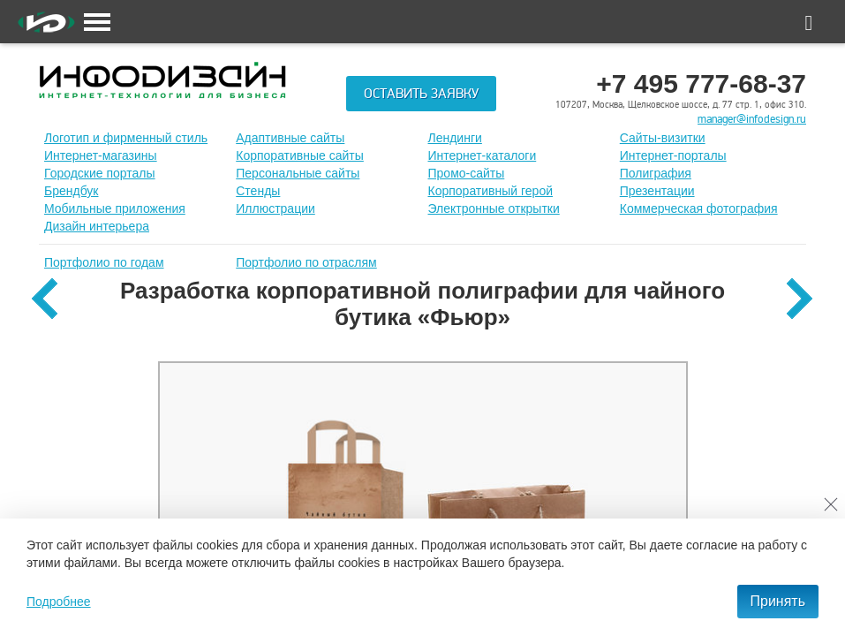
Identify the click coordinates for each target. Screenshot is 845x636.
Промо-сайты (466, 173)
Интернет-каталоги (482, 155)
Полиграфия (655, 173)
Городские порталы (99, 173)
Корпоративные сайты (300, 155)
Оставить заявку (421, 93)
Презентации (657, 191)
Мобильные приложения (114, 208)
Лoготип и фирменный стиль (125, 138)
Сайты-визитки (662, 138)
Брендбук (71, 191)
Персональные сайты (297, 173)
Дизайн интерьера (96, 226)
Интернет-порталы (673, 155)
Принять (778, 601)
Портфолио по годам (104, 262)
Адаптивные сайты (290, 138)
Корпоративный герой (491, 191)
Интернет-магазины (100, 155)
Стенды (258, 191)
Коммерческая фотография (699, 208)
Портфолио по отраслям (306, 262)
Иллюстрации (275, 208)
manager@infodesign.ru (752, 119)
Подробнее (58, 601)
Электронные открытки (494, 208)
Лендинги (455, 138)
